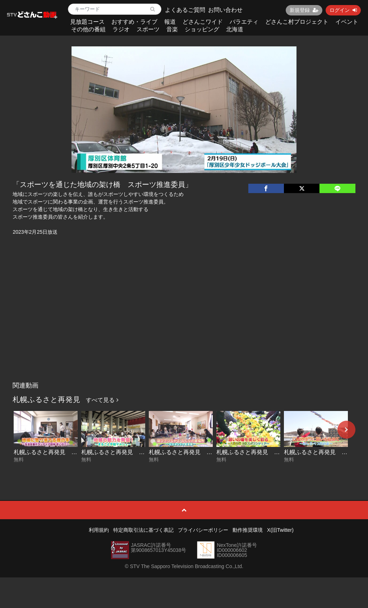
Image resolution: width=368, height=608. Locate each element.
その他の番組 (88, 29)
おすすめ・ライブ (134, 22)
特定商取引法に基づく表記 (143, 530)
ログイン (343, 10)
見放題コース (87, 22)
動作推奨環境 (248, 530)
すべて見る (102, 400)
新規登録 (304, 10)
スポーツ (148, 29)
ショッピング (202, 29)
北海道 (234, 29)
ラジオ (121, 29)
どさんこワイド (203, 22)
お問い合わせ (225, 10)
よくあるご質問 (185, 10)
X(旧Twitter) (280, 530)
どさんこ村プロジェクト (296, 22)
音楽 (172, 29)
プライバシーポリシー (203, 530)
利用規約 (99, 530)
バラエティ (244, 22)
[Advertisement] (184, 324)
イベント (346, 22)
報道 (170, 22)
